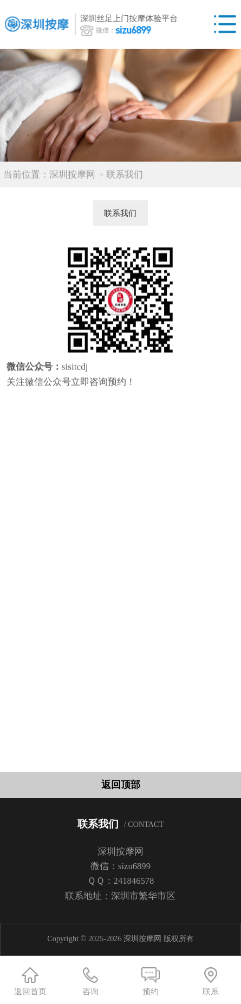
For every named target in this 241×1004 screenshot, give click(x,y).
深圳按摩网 (72, 178)
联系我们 (124, 178)
